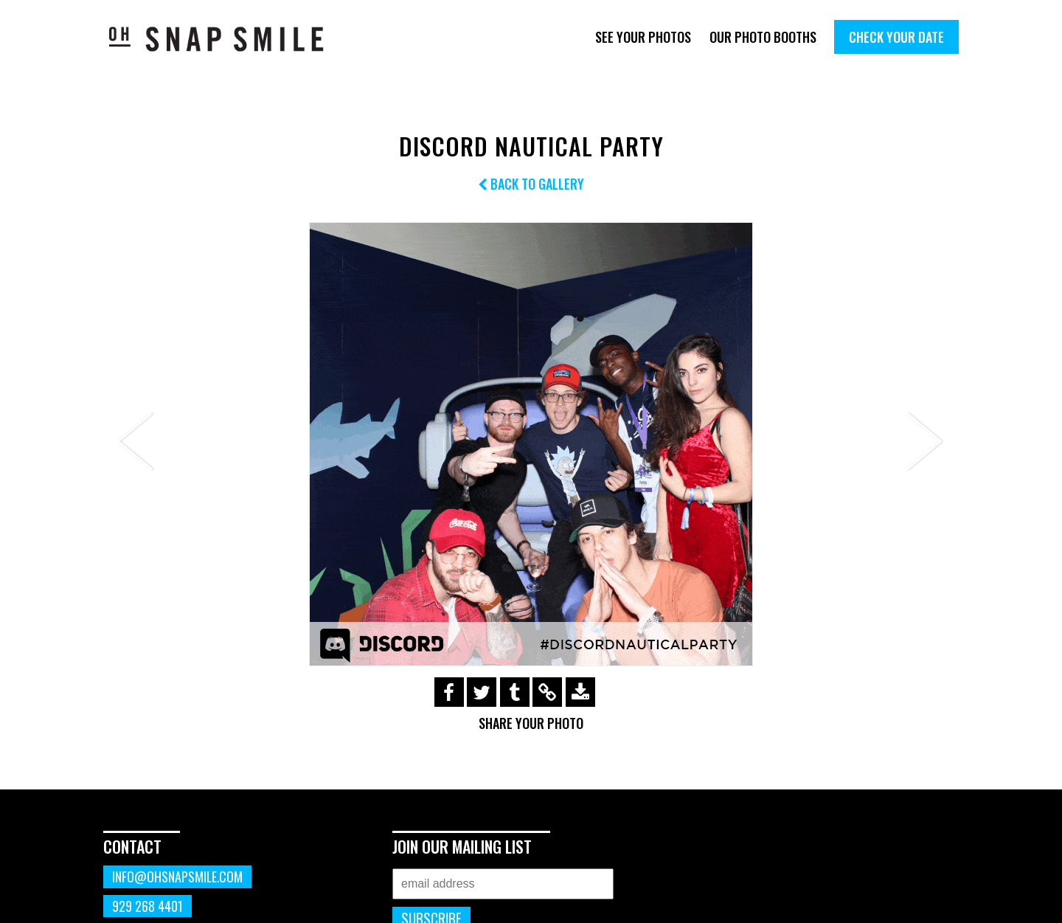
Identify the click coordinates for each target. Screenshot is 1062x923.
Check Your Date (896, 36)
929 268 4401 (147, 906)
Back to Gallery (531, 183)
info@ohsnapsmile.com (177, 876)
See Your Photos (643, 36)
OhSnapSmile (227, 39)
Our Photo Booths (762, 36)
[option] (531, 444)
